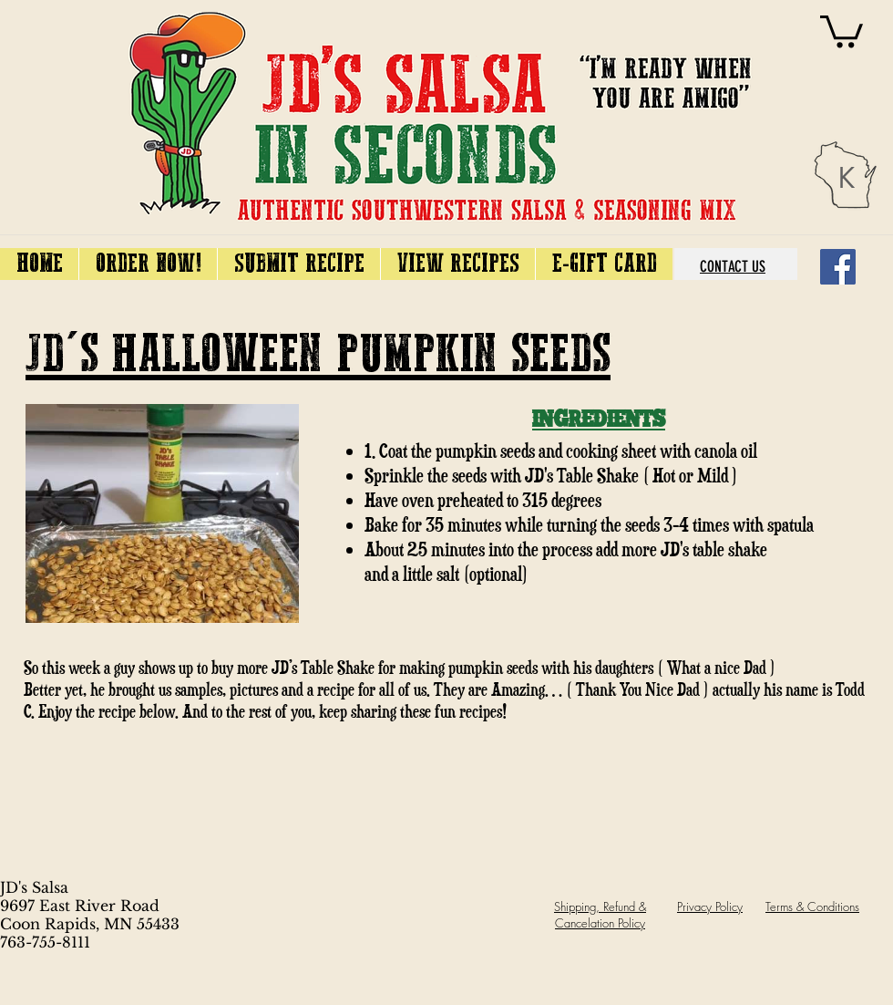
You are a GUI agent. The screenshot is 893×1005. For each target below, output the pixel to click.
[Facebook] (838, 267)
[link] (841, 29)
